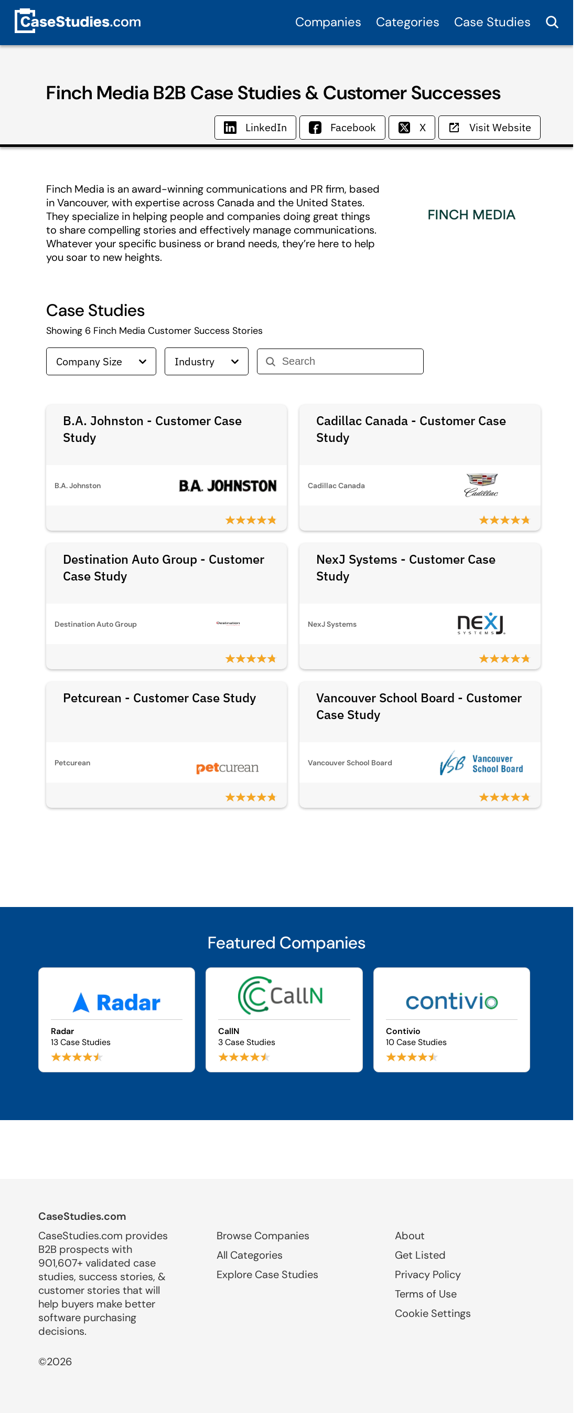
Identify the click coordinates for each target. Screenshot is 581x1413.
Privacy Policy (428, 1274)
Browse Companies (263, 1235)
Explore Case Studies (267, 1274)
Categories (407, 22)
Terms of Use (426, 1294)
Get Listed (420, 1255)
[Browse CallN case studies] (284, 1019)
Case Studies (492, 22)
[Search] (348, 361)
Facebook (342, 127)
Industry (207, 361)
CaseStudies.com (82, 1216)
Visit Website (489, 127)
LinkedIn (255, 127)
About (410, 1235)
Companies (328, 22)
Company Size (101, 361)
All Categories (250, 1255)
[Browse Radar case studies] (117, 1019)
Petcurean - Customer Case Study (159, 697)
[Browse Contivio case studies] (452, 1019)
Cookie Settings (433, 1313)
